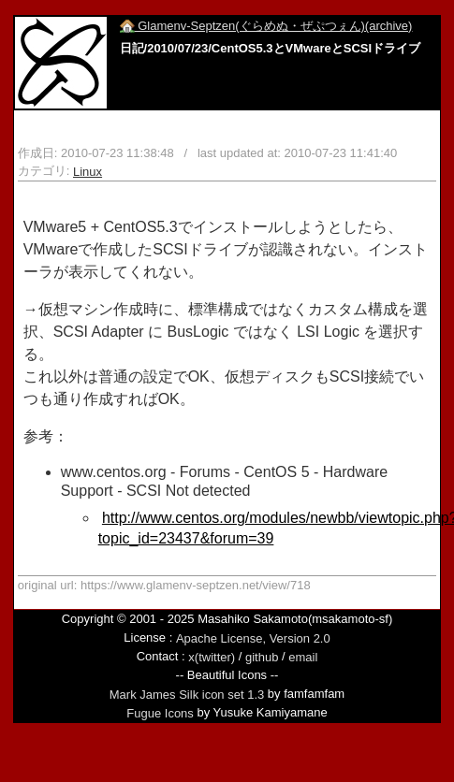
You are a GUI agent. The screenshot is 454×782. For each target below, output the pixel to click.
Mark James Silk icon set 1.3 (187, 695)
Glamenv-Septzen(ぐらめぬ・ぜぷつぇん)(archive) (266, 26)
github (261, 657)
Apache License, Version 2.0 (253, 637)
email (302, 657)
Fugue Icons (160, 713)
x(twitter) (211, 657)
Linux (87, 172)
